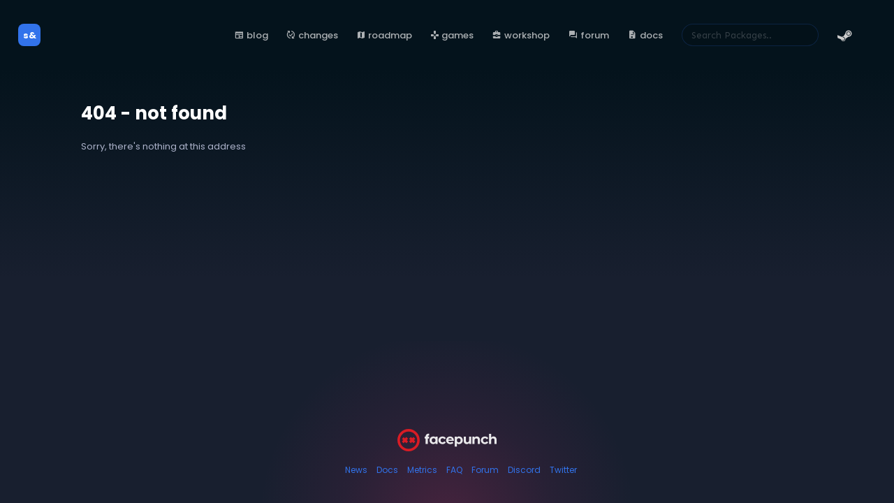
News (356, 470)
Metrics (422, 470)
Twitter (563, 470)
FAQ (454, 470)
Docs (387, 470)
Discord (524, 470)
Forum (485, 470)
